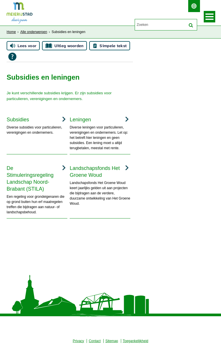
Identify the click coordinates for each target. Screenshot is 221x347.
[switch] (194, 6)
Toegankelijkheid (135, 341)
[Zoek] (191, 25)
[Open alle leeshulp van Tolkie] (12, 57)
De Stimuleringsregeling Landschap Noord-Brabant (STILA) (30, 178)
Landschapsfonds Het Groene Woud (95, 171)
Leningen (80, 119)
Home (11, 32)
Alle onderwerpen (33, 32)
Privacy (78, 341)
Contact (94, 341)
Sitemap (111, 341)
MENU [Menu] (209, 16)
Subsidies (18, 119)
